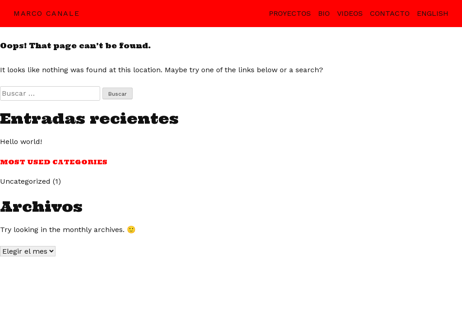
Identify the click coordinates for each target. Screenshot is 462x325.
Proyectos (290, 13)
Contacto (390, 13)
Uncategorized (25, 181)
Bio (324, 13)
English (432, 13)
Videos (350, 13)
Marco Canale (46, 13)
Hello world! (21, 141)
